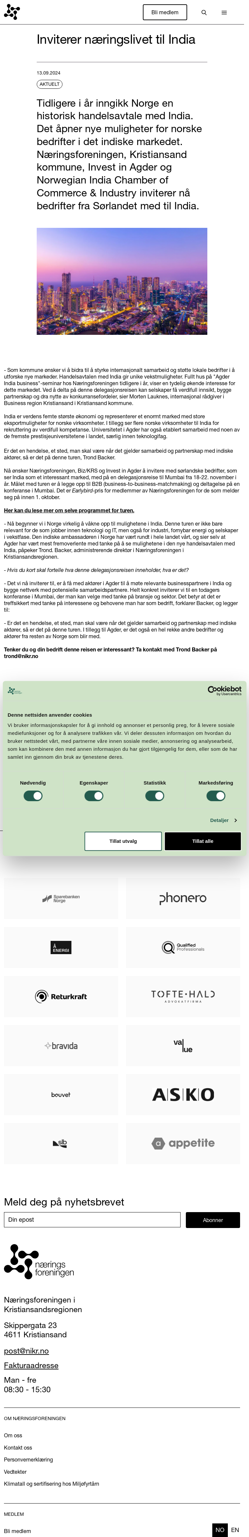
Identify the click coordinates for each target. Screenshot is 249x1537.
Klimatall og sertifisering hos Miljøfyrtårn (51, 1483)
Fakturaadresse (31, 1365)
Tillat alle (202, 841)
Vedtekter (15, 1471)
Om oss (13, 1435)
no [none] (220, 1530)
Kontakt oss (18, 1447)
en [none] (235, 1530)
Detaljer (219, 820)
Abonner (213, 1220)
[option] (235, 1530)
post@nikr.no (26, 1351)
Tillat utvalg (123, 841)
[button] (224, 12)
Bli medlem (165, 12)
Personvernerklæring (28, 1459)
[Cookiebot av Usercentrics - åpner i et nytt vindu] (212, 691)
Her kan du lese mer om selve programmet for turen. (69, 510)
